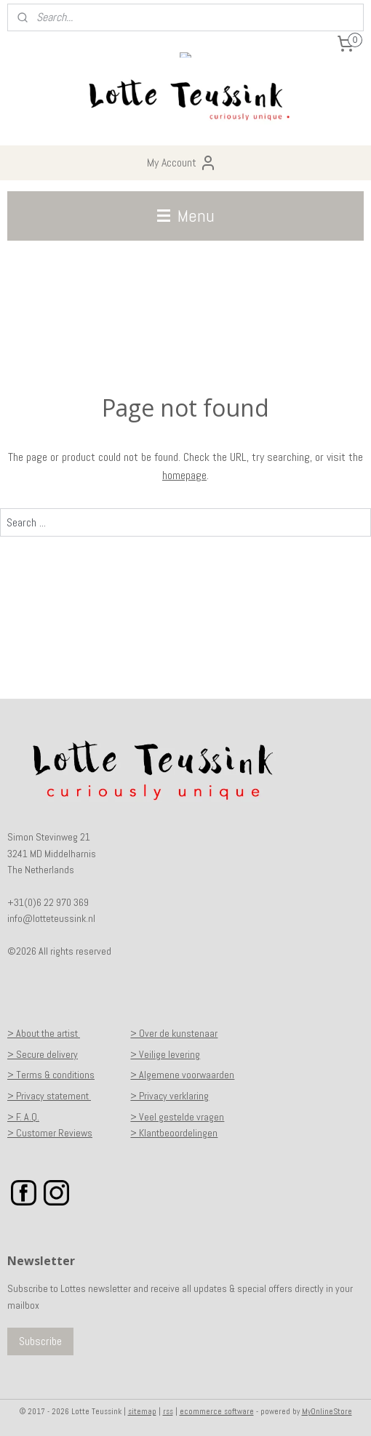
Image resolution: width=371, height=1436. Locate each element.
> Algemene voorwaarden (182, 1074)
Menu (186, 215)
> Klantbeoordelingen (174, 1132)
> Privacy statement (49, 1095)
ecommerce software (217, 1411)
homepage (184, 475)
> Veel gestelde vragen (177, 1116)
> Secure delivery (42, 1054)
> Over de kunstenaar (174, 1033)
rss (168, 1411)
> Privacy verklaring (169, 1095)
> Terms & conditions (51, 1074)
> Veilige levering (165, 1054)
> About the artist (43, 1033)
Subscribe (40, 1341)
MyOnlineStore (327, 1411)
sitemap (142, 1411)
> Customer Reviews (49, 1132)
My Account (182, 163)
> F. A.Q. (23, 1116)
